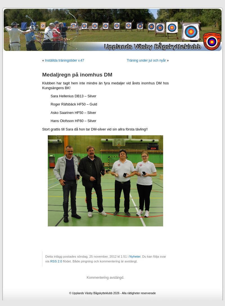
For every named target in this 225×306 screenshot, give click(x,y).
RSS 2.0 (56, 261)
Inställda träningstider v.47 (64, 60)
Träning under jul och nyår (146, 60)
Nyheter (134, 256)
